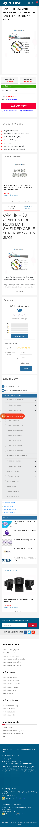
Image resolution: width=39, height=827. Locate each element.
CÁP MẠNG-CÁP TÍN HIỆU (11, 706)
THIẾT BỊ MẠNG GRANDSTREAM (17, 456)
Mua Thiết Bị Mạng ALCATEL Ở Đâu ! (25, 530)
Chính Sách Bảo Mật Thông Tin (12, 665)
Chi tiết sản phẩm (11, 207)
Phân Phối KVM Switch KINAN (23, 549)
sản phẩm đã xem (11, 571)
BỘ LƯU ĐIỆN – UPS (13, 481)
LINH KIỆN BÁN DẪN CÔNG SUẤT (13, 734)
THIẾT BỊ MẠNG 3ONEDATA (15, 410)
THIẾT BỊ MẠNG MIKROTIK (15, 425)
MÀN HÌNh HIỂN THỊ (13, 496)
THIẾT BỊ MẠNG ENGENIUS (15, 430)
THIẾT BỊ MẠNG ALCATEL (14, 435)
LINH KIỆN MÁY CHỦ (13, 471)
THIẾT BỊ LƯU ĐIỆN (9, 715)
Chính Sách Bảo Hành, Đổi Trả (12, 662)
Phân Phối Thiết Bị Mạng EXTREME (25, 539)
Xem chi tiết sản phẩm (11, 195)
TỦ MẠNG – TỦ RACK (13, 476)
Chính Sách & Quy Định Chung (12, 650)
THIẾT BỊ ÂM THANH (13, 491)
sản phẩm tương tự (12, 157)
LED (4, 737)
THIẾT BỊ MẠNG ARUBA (14, 440)
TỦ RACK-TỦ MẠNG (9, 712)
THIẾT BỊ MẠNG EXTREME (15, 400)
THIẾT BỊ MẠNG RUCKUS (14, 446)
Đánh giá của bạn (9, 348)
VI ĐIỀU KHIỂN (7, 727)
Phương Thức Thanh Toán (11, 656)
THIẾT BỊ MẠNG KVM (9, 690)
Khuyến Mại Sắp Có (9, 502)
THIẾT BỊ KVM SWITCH (14, 461)
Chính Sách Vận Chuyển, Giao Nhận (14, 659)
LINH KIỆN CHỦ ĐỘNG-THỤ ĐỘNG (14, 731)
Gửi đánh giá (19, 336)
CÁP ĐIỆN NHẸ (11, 486)
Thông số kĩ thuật (27, 207)
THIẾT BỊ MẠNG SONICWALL (15, 451)
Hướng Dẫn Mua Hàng (9, 653)
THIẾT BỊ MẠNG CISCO (14, 405)
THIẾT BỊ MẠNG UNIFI (13, 420)
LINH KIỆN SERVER (9, 693)
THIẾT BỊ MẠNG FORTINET (11, 681)
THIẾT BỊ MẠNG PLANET (14, 466)
